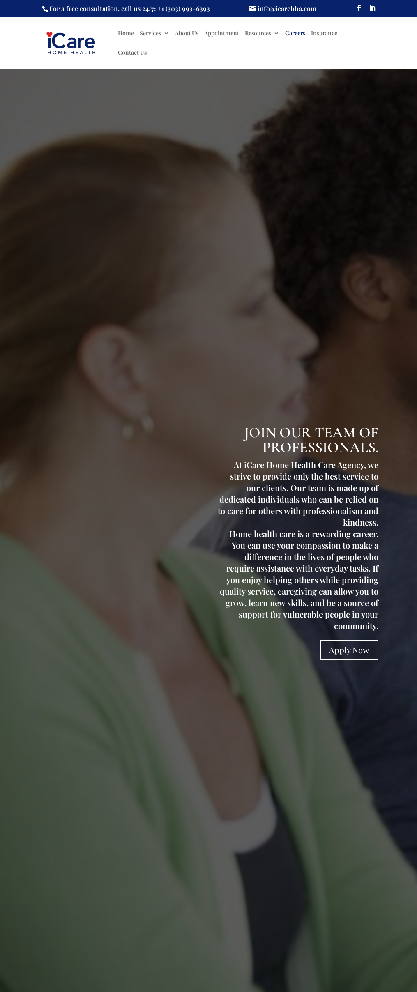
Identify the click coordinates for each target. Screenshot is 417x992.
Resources (258, 33)
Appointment (221, 33)
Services (150, 33)
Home (126, 33)
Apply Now (349, 649)
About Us (186, 33)
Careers (295, 33)
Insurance (324, 33)
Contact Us (132, 53)
